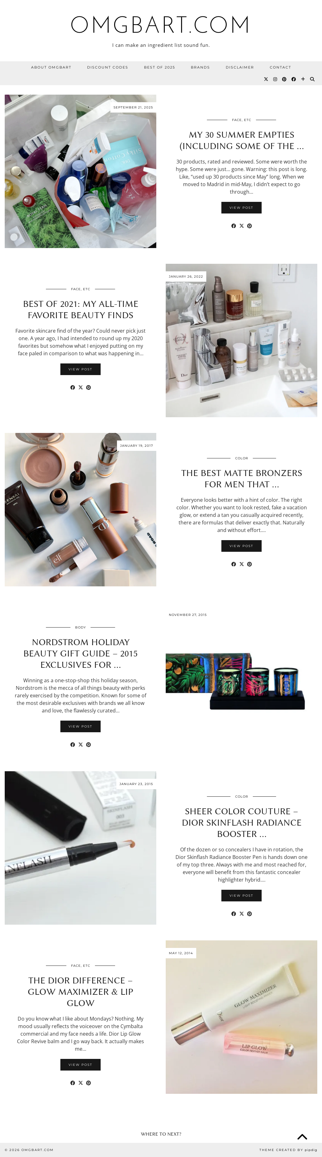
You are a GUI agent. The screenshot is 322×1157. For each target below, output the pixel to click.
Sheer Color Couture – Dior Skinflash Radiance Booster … (242, 822)
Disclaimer (240, 67)
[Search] (312, 79)
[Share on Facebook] (234, 226)
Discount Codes (107, 67)
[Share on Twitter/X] (242, 226)
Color (241, 458)
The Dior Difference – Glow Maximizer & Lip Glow (80, 991)
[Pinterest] (284, 79)
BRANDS (200, 67)
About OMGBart (51, 67)
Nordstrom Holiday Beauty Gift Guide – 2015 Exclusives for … (80, 653)
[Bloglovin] (303, 79)
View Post (241, 208)
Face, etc (241, 120)
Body (80, 627)
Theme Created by (288, 1150)
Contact (280, 67)
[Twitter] (266, 79)
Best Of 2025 (159, 67)
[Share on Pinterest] (249, 226)
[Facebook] (294, 79)
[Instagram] (275, 79)
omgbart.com (161, 27)
